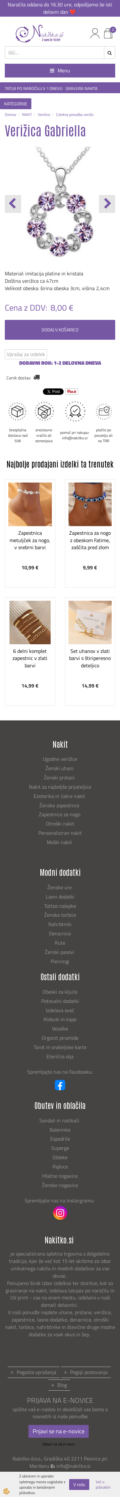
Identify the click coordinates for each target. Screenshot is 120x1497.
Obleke (60, 1157)
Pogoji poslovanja (89, 1372)
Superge (60, 1148)
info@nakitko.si (73, 1466)
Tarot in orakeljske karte (60, 1047)
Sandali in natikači (60, 1120)
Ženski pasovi (60, 952)
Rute (60, 943)
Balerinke (60, 1130)
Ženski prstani (60, 777)
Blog (62, 1385)
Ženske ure (60, 887)
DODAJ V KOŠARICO (60, 329)
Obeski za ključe (60, 992)
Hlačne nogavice (60, 1176)
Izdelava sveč (60, 1010)
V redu (79, 1484)
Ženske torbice (60, 915)
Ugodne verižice (60, 759)
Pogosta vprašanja (36, 1372)
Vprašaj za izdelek (26, 354)
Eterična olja (60, 1056)
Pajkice (60, 1166)
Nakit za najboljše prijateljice (60, 787)
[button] (107, 204)
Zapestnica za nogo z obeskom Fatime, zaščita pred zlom (90, 540)
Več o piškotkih (103, 1484)
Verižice (44, 114)
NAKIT (27, 114)
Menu (60, 70)
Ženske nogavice (60, 1185)
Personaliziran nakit (60, 833)
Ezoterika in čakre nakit (60, 796)
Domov (10, 114)
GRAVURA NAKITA (82, 88)
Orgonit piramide (60, 1038)
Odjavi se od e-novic (58, 1444)
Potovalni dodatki (60, 1001)
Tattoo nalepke (60, 906)
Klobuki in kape (60, 1019)
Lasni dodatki (60, 896)
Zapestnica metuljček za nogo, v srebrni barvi (30, 540)
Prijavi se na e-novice (58, 1431)
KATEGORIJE (15, 103)
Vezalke (60, 1028)
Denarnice (60, 933)
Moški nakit (60, 842)
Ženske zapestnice (60, 805)
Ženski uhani (60, 768)
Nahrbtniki (60, 924)
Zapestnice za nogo (60, 814)
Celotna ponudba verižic (75, 114)
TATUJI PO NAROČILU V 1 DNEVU (33, 88)
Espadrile (60, 1139)
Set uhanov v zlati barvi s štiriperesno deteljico (90, 658)
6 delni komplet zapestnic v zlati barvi (29, 658)
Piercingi (60, 961)
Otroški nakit (60, 823)
